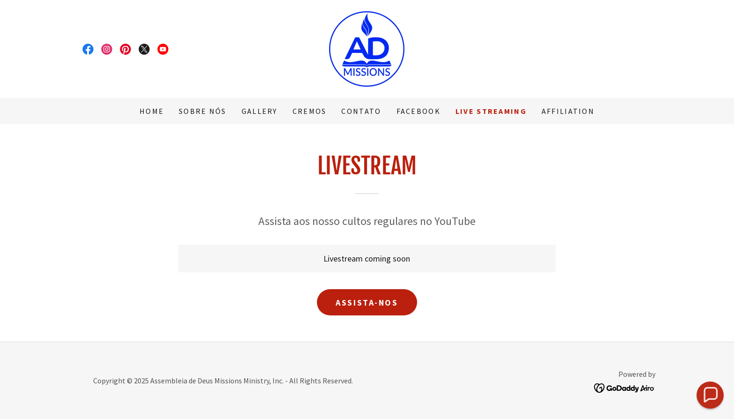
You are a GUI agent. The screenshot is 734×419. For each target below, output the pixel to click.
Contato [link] (361, 111)
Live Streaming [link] (491, 111)
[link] (88, 49)
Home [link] (151, 111)
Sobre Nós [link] (203, 111)
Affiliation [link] (568, 111)
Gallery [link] (260, 111)
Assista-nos (367, 302)
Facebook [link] (418, 111)
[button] (710, 395)
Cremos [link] (310, 111)
